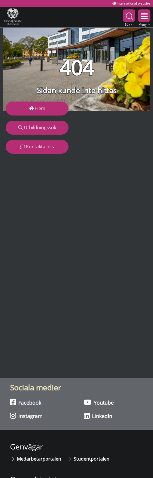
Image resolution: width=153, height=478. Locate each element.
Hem (37, 108)
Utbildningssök (37, 127)
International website (131, 3)
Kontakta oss (37, 146)
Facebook (25, 402)
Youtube (99, 402)
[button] (129, 17)
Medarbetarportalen (39, 459)
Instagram (26, 416)
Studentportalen (91, 459)
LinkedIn (98, 416)
